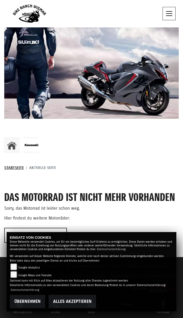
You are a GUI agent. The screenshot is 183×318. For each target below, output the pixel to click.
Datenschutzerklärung (111, 249)
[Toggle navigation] (169, 13)
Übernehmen (27, 301)
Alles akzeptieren (72, 301)
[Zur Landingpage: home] (12, 145)
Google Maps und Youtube (35, 275)
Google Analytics (29, 267)
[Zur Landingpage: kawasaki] (31, 145)
